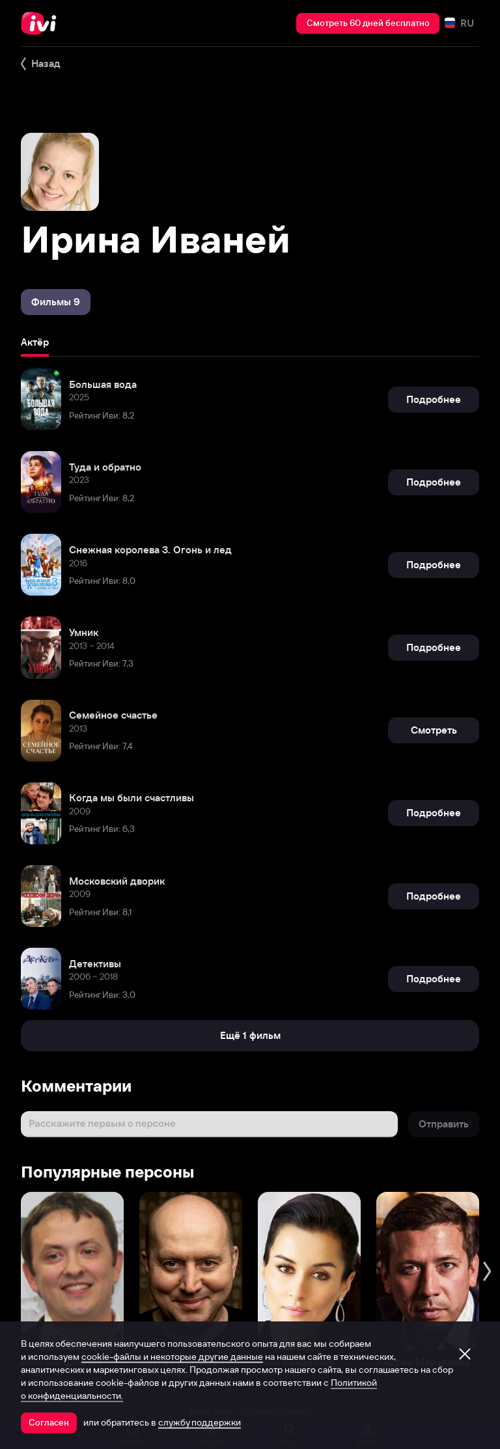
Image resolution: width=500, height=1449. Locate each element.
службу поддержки (199, 1422)
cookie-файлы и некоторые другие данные (172, 1356)
